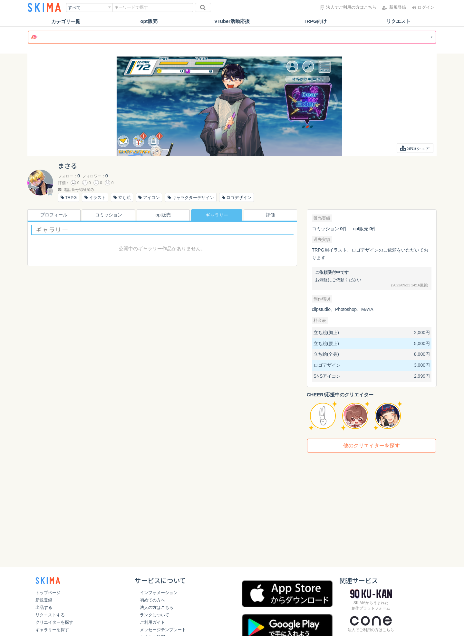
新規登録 (43, 600)
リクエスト (398, 21)
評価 (271, 215)
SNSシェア (415, 148)
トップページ (48, 592)
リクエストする (50, 614)
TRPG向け (315, 21)
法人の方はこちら (156, 607)
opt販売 (148, 21)
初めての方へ (152, 600)
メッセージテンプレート (163, 629)
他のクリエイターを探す (371, 445)
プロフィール (52, 215)
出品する (43, 607)
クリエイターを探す (54, 622)
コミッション (107, 215)
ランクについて (154, 614)
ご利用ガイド (152, 622)
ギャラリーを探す (52, 629)
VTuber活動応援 (232, 21)
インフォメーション (159, 592)
